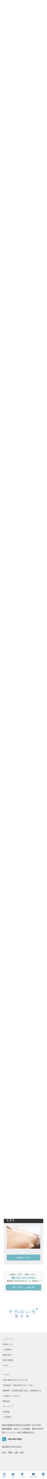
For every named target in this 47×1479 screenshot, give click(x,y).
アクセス (6, 1375)
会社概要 (6, 1412)
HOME (13, 1475)
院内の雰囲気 (8, 1360)
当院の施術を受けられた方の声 (15, 1380)
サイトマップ (8, 1406)
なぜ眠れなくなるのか (11, 1396)
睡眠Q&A (6, 1401)
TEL (43, 1475)
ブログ (5, 1365)
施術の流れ (7, 1355)
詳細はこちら (23, 1257)
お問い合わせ (33, 1475)
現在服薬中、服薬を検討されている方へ (18, 1385)
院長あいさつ (8, 1344)
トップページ (8, 1339)
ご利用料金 (7, 1350)
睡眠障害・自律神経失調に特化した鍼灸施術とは (22, 1391)
